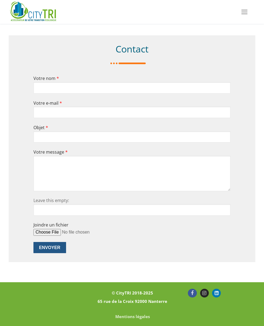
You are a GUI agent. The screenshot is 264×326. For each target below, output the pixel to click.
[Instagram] (204, 293)
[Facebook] (192, 293)
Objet (40, 128)
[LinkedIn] (216, 293)
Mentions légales (132, 316)
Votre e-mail (47, 103)
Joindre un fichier (51, 225)
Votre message (50, 152)
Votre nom (46, 78)
